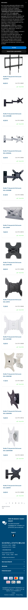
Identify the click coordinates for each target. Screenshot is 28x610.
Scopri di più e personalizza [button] (14, 51)
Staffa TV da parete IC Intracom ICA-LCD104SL (12, 152)
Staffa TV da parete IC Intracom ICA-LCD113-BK (12, 263)
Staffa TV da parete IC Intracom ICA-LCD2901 (12, 487)
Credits (13, 593)
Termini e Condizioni (9, 595)
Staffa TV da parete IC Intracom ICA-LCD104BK (12, 115)
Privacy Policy (19, 595)
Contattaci (11, 525)
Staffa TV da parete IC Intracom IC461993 (12, 78)
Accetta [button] (14, 47)
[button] (13, 562)
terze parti (3, 16)
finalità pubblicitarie (5, 25)
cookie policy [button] (15, 13)
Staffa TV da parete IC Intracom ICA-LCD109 (12, 226)
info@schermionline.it (8, 557)
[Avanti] (24, 503)
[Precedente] (6, 503)
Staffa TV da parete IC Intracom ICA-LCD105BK (12, 189)
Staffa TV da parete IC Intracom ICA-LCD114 (12, 301)
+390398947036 (6, 550)
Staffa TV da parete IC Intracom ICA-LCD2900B (12, 412)
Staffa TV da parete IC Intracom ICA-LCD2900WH (12, 449)
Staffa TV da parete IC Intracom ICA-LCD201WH (12, 375)
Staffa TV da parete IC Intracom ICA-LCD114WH (12, 338)
